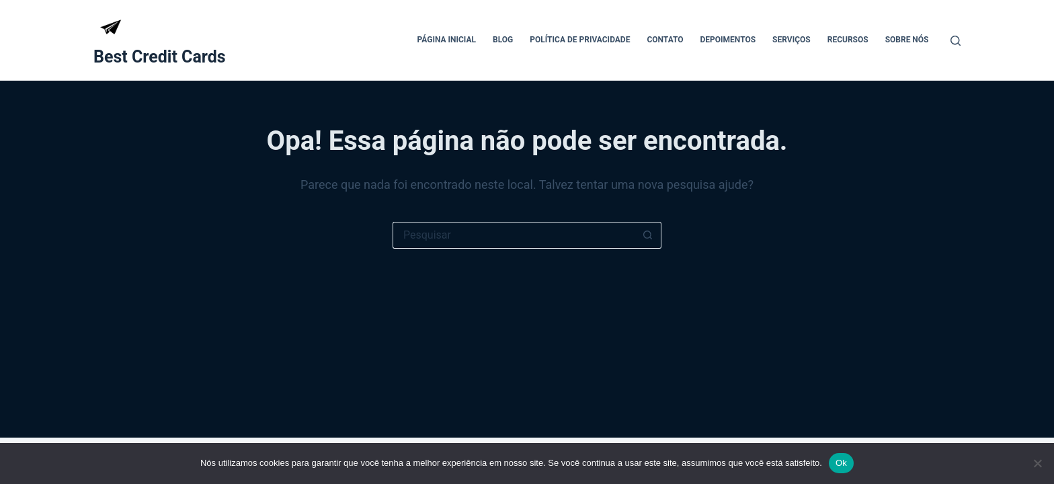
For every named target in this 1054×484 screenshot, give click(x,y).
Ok (841, 463)
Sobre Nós (907, 39)
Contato (665, 39)
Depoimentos (728, 39)
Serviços (791, 39)
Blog (503, 39)
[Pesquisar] (955, 41)
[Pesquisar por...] (514, 235)
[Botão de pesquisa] (648, 235)
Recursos (847, 39)
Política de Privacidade (580, 39)
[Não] (1037, 463)
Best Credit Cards (159, 57)
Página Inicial (446, 39)
